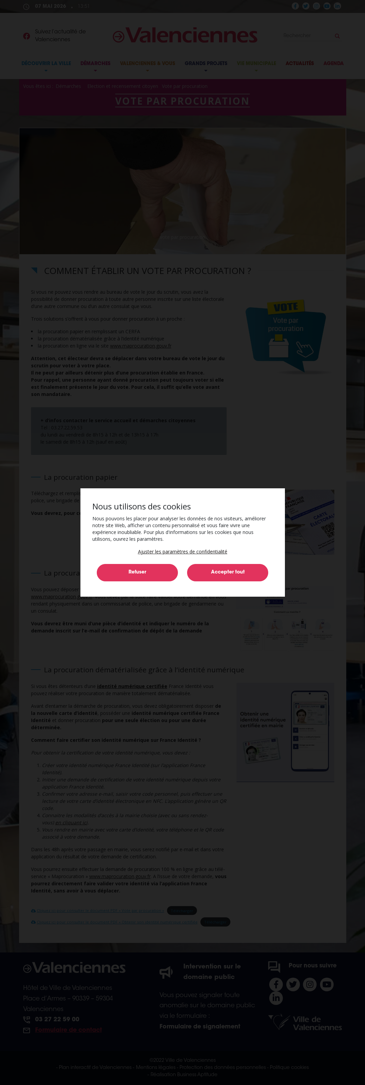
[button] (182, 551)
